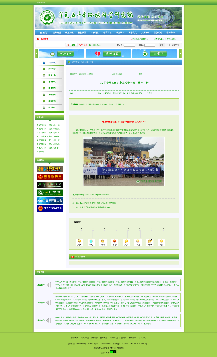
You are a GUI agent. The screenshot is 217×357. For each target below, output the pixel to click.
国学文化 (132, 33)
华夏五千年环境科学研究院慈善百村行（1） (97, 207)
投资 (140, 93)
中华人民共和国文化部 (87, 282)
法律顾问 (113, 338)
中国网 (139, 324)
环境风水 (120, 33)
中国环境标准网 (149, 320)
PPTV (86, 324)
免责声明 (84, 338)
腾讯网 (174, 317)
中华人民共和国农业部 (64, 285)
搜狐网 (168, 317)
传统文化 (126, 93)
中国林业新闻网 (132, 317)
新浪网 (156, 317)
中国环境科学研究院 (115, 297)
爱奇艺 (126, 324)
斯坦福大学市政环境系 (110, 306)
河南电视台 (171, 320)
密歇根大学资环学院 (146, 306)
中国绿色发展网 (61, 320)
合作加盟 (103, 338)
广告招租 (122, 338)
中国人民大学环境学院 (110, 300)
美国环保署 (118, 285)
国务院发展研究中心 (132, 285)
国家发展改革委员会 (94, 285)
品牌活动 (158, 33)
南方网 (133, 324)
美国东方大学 (100, 309)
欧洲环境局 (108, 285)
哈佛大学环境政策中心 (72, 306)
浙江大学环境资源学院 (145, 300)
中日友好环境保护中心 (149, 297)
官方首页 (44, 33)
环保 (121, 93)
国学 (95, 45)
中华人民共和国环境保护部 (66, 282)
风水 (91, 45)
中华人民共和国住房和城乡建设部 (148, 282)
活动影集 (84, 62)
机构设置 (82, 33)
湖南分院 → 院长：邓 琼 (49, 125)
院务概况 (57, 33)
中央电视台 (59, 317)
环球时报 (138, 320)
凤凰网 (82, 320)
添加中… (42, 152)
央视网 (66, 324)
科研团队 (95, 33)
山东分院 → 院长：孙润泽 (49, 148)
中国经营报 (107, 320)
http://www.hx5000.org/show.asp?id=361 (95, 195)
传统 (99, 45)
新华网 (95, 317)
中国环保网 (120, 317)
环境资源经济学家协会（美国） (93, 297)
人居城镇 (145, 33)
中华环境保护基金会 (63, 300)
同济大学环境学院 (102, 303)
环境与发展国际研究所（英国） (67, 297)
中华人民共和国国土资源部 (161, 285)
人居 (113, 93)
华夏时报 (147, 324)
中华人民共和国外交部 (106, 282)
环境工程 (107, 33)
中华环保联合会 (73, 309)
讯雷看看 (105, 324)
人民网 (102, 317)
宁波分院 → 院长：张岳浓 (49, 136)
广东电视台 (161, 320)
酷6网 (91, 324)
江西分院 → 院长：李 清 (49, 140)
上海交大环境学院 (162, 300)
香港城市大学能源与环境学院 (138, 303)
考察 (136, 93)
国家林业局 (145, 285)
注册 (168, 45)
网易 (162, 317)
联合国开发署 (79, 285)
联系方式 (142, 338)
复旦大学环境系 (72, 303)
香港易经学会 (112, 309)
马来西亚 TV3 (118, 320)
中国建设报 (90, 320)
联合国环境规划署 (170, 282)
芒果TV (113, 324)
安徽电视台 (129, 320)
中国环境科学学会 (132, 297)
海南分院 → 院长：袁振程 (49, 129)
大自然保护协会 (87, 309)
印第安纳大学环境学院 (91, 306)
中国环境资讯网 (146, 317)
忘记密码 (175, 45)
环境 (109, 93)
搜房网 (73, 324)
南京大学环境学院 (128, 300)
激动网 (119, 324)
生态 (117, 93)
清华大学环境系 (94, 300)
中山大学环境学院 (86, 303)
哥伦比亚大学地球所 (129, 306)
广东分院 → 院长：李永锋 (49, 144)
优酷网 (79, 324)
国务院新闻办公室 (84, 317)
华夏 (105, 93)
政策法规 (69, 33)
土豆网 (97, 324)
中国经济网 (73, 320)
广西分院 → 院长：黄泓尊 (49, 133)
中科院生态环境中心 (118, 303)
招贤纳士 (132, 338)
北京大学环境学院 (80, 300)
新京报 (98, 320)
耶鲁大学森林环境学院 (160, 303)
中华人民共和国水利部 (124, 282)
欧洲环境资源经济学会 (168, 297)
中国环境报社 (71, 317)
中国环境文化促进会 (163, 306)
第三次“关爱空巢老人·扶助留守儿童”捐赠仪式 (98, 203)
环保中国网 (110, 317)
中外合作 (170, 33)
